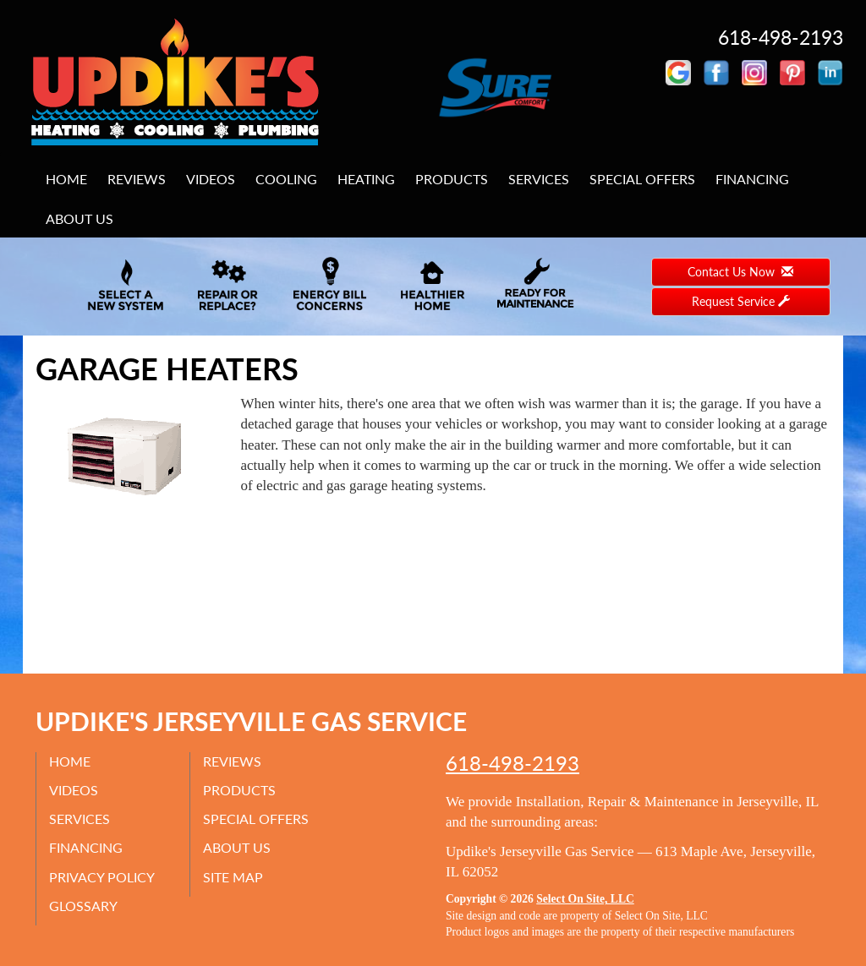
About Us (79, 218)
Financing (752, 179)
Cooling (286, 179)
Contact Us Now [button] (740, 272)
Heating (366, 179)
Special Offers (642, 179)
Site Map (233, 877)
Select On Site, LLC (585, 898)
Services (538, 179)
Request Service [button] (741, 301)
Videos (210, 179)
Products (451, 179)
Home (66, 179)
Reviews (136, 179)
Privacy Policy (102, 877)
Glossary (83, 906)
